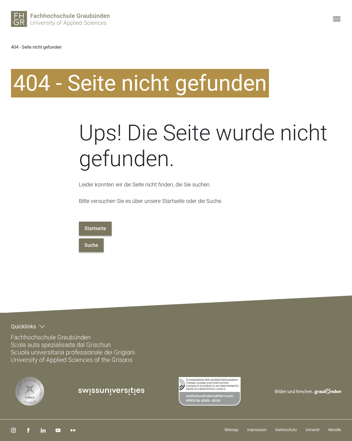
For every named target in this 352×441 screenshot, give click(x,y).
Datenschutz (286, 430)
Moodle (334, 430)
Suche (91, 245)
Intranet (313, 430)
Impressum (256, 430)
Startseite (95, 228)
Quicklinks (23, 326)
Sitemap (231, 430)
